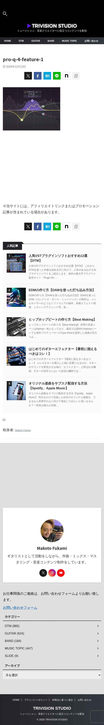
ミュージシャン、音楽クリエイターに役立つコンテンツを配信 (52, 714)
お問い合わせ (91, 41)
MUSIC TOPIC (69, 41)
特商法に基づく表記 (62, 700)
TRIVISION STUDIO (52, 708)
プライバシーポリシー (35, 700)
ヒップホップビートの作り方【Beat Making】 (63, 319)
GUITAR (35, 41)
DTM (21, 41)
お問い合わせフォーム (20, 608)
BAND (51, 41)
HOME (7, 41)
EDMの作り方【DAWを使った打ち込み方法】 (62, 290)
